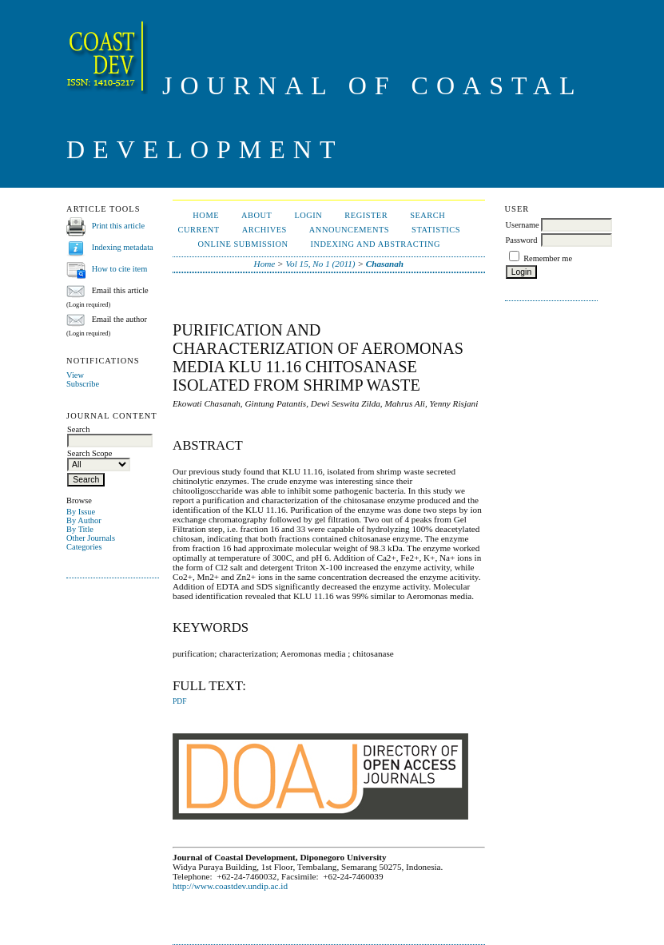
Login (308, 215)
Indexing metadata (122, 247)
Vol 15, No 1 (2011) (320, 263)
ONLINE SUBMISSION (243, 244)
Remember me (547, 258)
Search (427, 215)
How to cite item (120, 268)
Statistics (436, 229)
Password (522, 240)
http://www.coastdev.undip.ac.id (230, 886)
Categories (83, 546)
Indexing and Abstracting (376, 244)
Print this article (118, 225)
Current (199, 229)
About (256, 215)
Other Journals (90, 538)
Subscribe (82, 383)
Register (366, 215)
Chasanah (385, 263)
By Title (79, 529)
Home (206, 215)
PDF (179, 701)
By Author (83, 520)
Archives (264, 229)
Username (522, 224)
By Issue (80, 511)
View (75, 375)
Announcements (349, 229)
